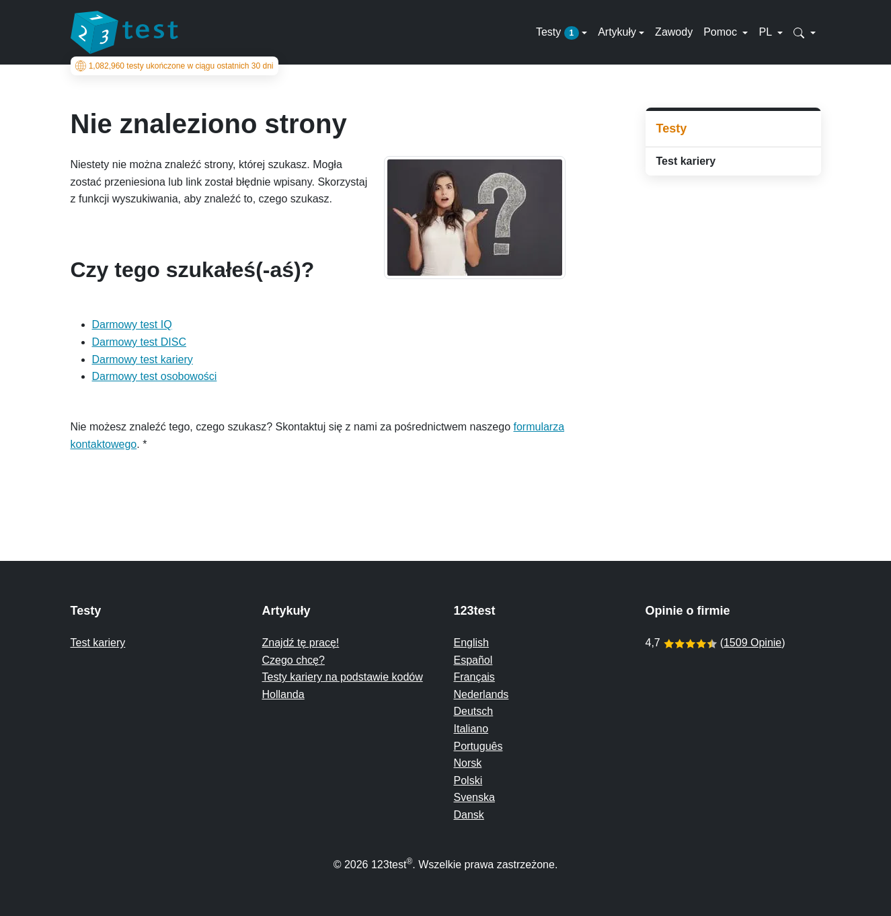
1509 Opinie (752, 642)
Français (474, 677)
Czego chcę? (293, 660)
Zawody (674, 32)
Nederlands (481, 694)
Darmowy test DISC (139, 342)
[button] (804, 32)
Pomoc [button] (721, 32)
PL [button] (766, 32)
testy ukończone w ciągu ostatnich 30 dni (174, 66)
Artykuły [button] (617, 32)
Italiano (471, 728)
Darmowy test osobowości (154, 376)
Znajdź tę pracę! (301, 642)
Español (473, 660)
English (471, 642)
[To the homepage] (124, 32)
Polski (468, 780)
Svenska (474, 797)
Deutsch (474, 711)
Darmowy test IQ (132, 324)
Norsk (468, 763)
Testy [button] (557, 33)
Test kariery (686, 161)
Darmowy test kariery (142, 359)
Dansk (469, 814)
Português (478, 746)
